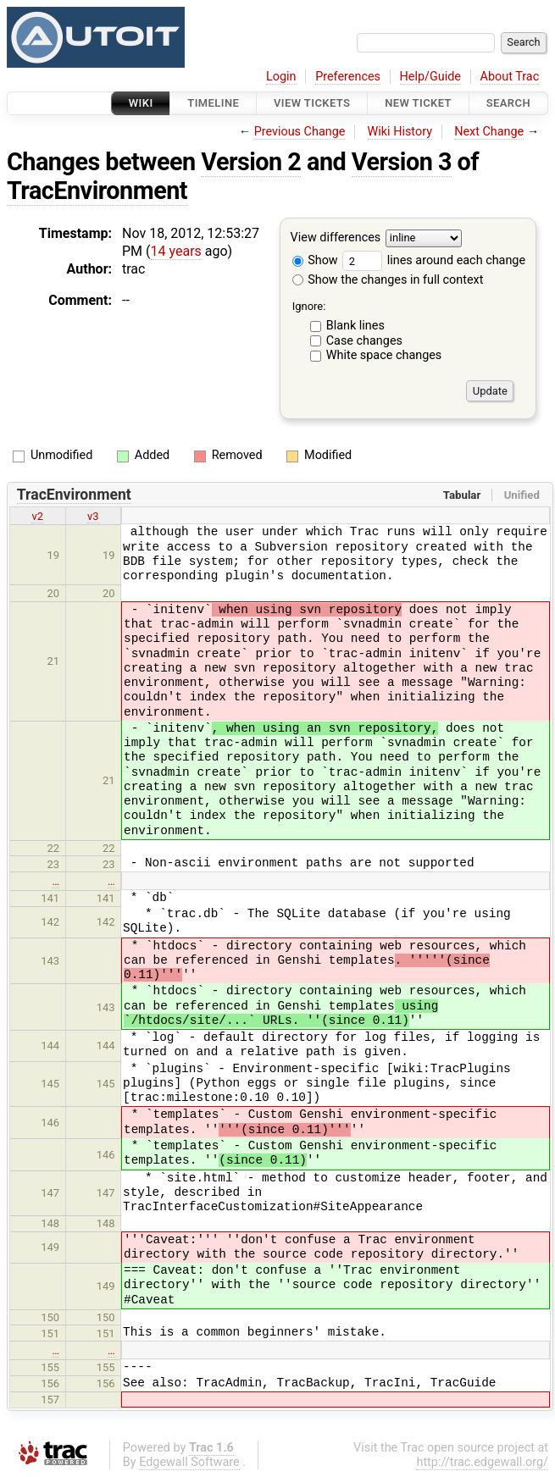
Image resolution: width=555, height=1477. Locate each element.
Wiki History (400, 131)
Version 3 (402, 161)
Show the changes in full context (388, 280)
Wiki (141, 103)
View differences (336, 238)
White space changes (384, 355)
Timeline (213, 103)
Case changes (364, 341)
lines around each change (433, 260)
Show (315, 260)
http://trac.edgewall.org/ (482, 1462)
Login (281, 76)
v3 (93, 516)
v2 (37, 516)
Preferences (347, 76)
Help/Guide (430, 76)
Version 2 (251, 161)
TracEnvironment (97, 190)
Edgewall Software (189, 1462)
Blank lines (355, 325)
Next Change (489, 131)
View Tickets (312, 103)
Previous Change (300, 131)
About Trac (510, 76)
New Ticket (418, 103)
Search (508, 103)
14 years (176, 251)
